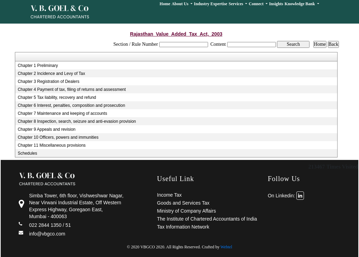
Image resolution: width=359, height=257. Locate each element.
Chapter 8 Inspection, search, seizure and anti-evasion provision (77, 121)
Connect (256, 3)
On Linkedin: (286, 195)
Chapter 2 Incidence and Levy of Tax (51, 73)
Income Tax (169, 195)
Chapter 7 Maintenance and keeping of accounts (62, 113)
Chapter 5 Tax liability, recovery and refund (57, 97)
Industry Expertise (210, 3)
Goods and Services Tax (183, 203)
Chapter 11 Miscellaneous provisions (52, 145)
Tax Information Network (183, 227)
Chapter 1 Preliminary (38, 65)
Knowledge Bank (300, 3)
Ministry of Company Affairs (186, 211)
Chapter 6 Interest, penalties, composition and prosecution (71, 105)
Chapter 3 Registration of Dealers (48, 81)
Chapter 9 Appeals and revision (46, 129)
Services (236, 3)
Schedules (27, 153)
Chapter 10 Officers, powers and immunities (58, 137)
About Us (180, 3)
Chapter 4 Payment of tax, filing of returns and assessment (72, 89)
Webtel (226, 247)
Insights (276, 3)
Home (165, 3)
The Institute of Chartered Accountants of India (207, 219)
